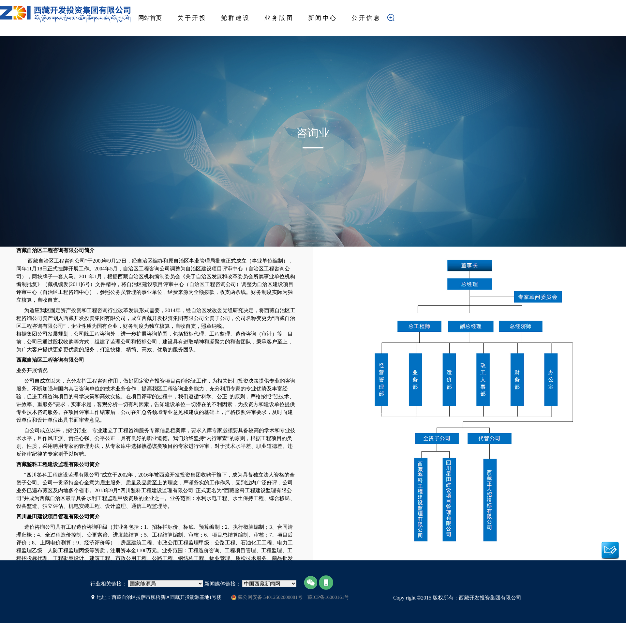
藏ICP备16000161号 (328, 597)
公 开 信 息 (365, 18)
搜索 (401, 19)
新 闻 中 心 (322, 18)
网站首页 (150, 18)
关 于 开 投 (191, 18)
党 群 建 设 (235, 18)
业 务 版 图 (278, 18)
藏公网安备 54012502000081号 (267, 597)
